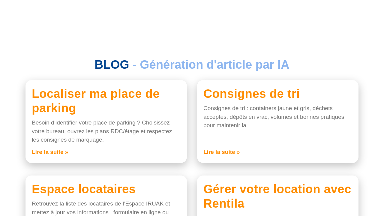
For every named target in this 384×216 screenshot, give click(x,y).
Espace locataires (84, 189)
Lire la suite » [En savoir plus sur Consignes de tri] (221, 152)
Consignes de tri (251, 93)
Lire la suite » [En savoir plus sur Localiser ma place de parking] (50, 152)
